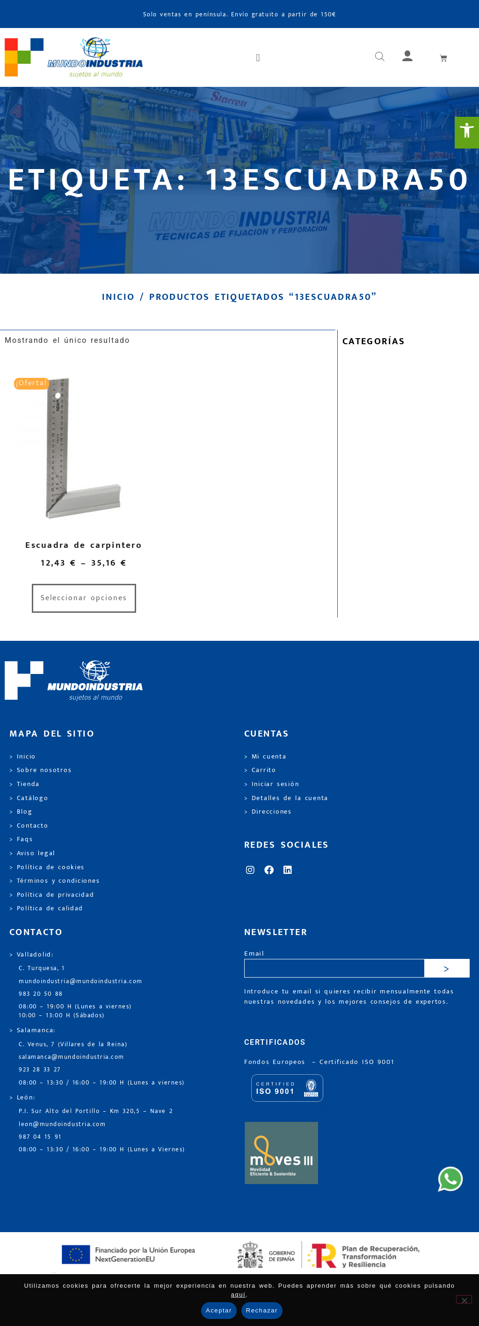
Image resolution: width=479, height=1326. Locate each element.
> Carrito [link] (260, 770)
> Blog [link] (21, 811)
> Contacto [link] (29, 825)
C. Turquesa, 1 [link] (42, 968)
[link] (467, 133)
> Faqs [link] (21, 839)
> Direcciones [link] (268, 811)
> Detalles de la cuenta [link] (286, 798)
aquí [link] (238, 1294)
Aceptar (219, 1310)
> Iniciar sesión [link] (271, 784)
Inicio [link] (118, 297)
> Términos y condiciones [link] (54, 880)
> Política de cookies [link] (47, 867)
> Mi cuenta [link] (265, 756)
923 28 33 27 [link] (40, 1070)
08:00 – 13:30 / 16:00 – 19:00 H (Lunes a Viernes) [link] (102, 1150)
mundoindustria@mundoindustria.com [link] (81, 981)
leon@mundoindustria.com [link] (62, 1124)
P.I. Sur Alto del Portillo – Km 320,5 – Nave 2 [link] (96, 1111)
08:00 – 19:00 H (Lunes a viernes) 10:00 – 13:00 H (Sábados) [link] (75, 1011)
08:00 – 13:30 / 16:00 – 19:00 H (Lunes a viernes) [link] (102, 1083)
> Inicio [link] (22, 756)
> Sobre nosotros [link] (40, 770)
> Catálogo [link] (29, 798)
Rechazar (262, 1310)
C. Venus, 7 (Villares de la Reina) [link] (73, 1044)
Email (254, 954)
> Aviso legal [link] (32, 853)
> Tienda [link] (24, 784)
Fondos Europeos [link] (276, 1062)
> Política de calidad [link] (46, 908)
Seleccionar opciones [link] (84, 598)
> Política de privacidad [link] (51, 895)
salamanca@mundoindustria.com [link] (71, 1057)
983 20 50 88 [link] (41, 994)
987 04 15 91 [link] (40, 1137)
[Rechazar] (464, 1299)
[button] (259, 57)
